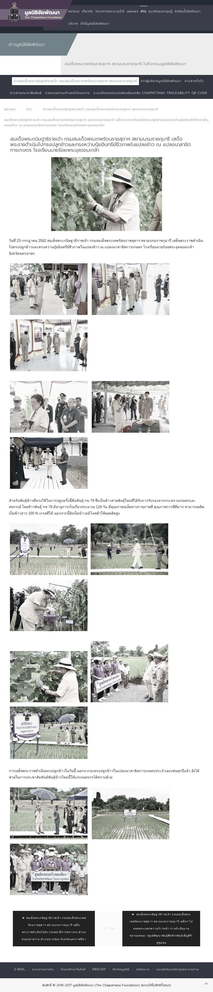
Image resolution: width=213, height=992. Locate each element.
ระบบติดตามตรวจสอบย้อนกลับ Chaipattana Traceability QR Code (150, 93)
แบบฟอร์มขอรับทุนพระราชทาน (177, 969)
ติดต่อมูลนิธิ (121, 969)
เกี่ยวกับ (87, 11)
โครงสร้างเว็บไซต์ (73, 969)
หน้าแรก (74, 11)
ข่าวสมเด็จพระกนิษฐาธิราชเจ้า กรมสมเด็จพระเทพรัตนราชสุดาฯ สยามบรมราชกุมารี (75, 81)
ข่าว (143, 11)
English (99, 969)
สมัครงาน (143, 969)
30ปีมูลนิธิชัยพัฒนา (94, 23)
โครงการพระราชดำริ (110, 11)
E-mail (19, 969)
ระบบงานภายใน (43, 969)
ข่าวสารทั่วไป (194, 81)
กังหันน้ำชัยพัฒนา (188, 11)
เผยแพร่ (133, 11)
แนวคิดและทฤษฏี (160, 11)
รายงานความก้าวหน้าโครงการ (67, 93)
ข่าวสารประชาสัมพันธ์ (26, 93)
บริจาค (73, 23)
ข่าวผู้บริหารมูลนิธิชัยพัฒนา (161, 81)
